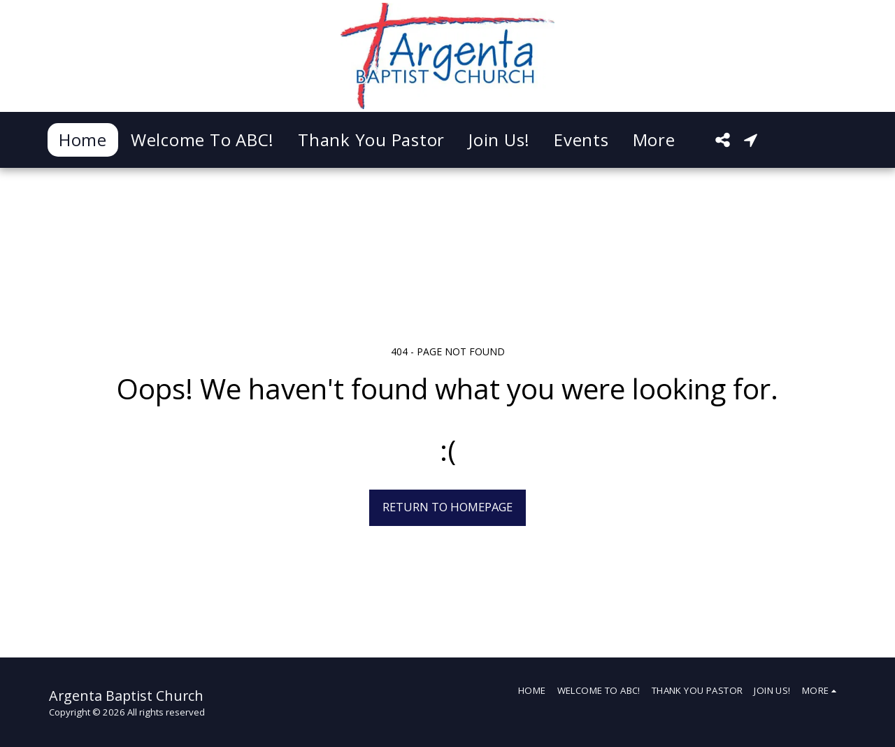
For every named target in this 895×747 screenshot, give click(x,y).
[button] (722, 139)
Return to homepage (447, 507)
